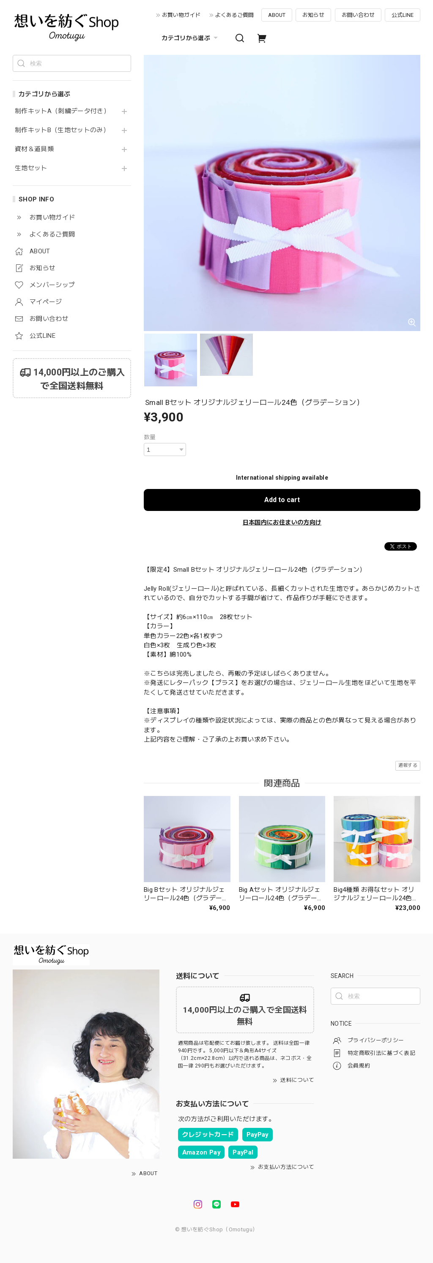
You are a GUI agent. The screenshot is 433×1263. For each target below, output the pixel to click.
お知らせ (313, 15)
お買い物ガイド (181, 15)
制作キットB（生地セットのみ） (62, 130)
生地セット (31, 168)
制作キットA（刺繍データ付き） (62, 111)
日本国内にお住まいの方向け (282, 522)
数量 (150, 437)
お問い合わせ (358, 15)
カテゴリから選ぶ (191, 38)
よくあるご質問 (234, 15)
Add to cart (282, 500)
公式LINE (403, 15)
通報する (407, 765)
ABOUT (276, 15)
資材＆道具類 (34, 149)
